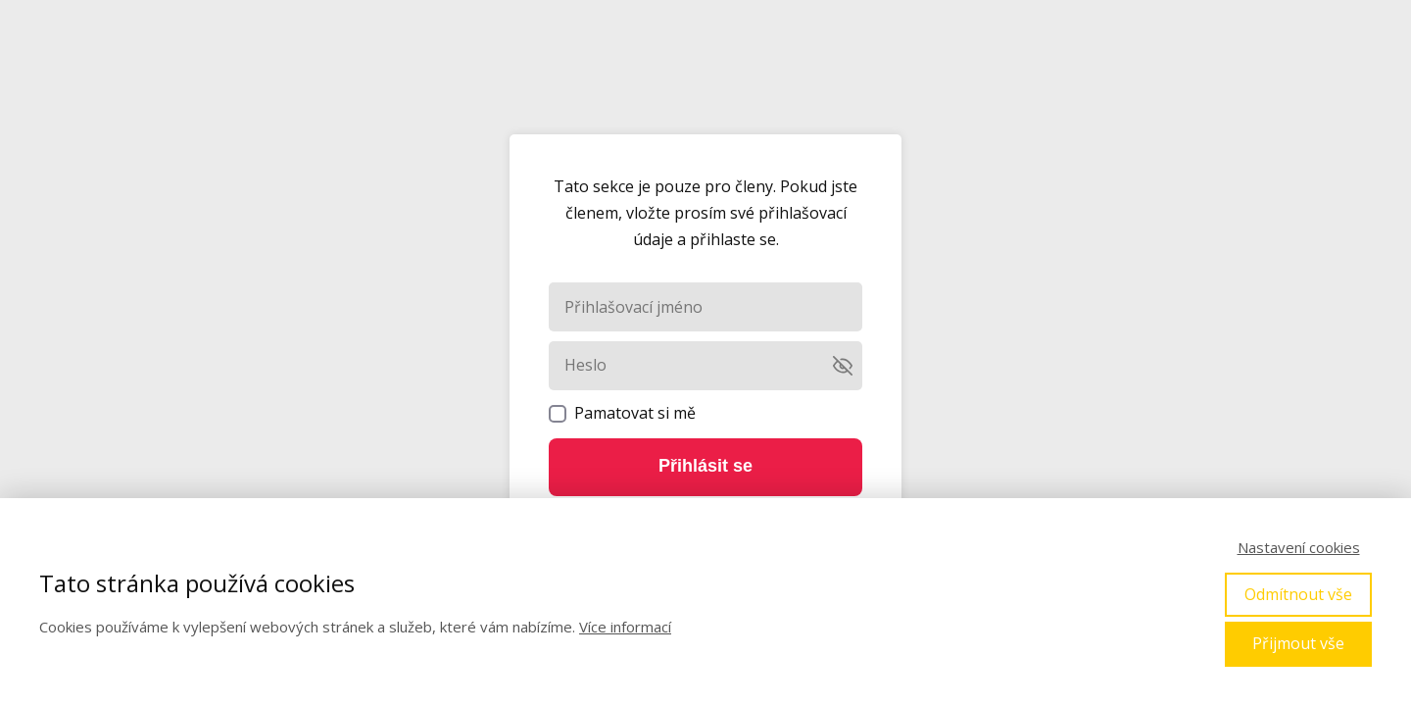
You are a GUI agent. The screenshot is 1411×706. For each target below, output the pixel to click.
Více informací (625, 626)
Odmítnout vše (1298, 594)
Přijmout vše (1298, 643)
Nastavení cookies (1299, 547)
